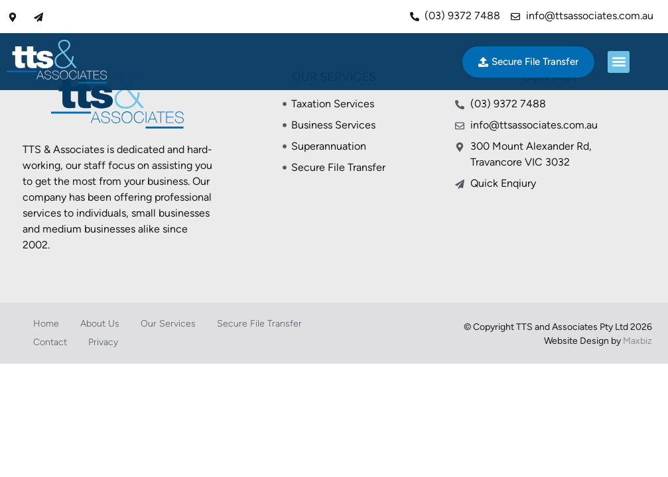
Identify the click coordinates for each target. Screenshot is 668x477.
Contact (50, 342)
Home (46, 323)
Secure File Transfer (259, 323)
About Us (99, 323)
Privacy (103, 342)
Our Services (168, 323)
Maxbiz (637, 340)
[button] (619, 62)
